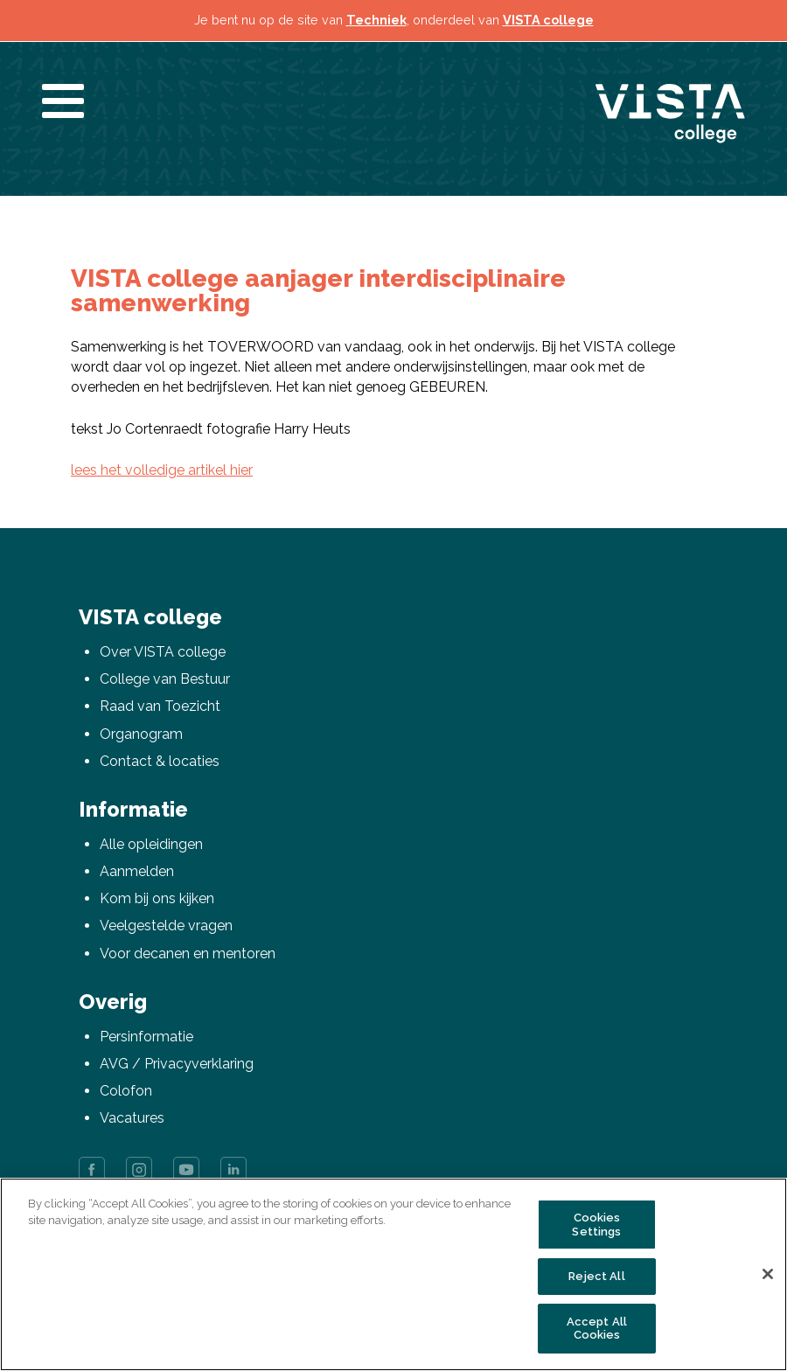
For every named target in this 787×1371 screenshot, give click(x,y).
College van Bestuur (165, 679)
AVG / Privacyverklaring (177, 1063)
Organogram (141, 734)
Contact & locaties (159, 761)
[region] (393, 1274)
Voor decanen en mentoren (187, 953)
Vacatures (132, 1118)
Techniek (376, 19)
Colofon (126, 1090)
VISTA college (548, 19)
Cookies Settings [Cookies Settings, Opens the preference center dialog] (596, 1224)
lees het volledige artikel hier (162, 470)
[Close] (768, 1274)
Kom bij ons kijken (157, 898)
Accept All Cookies (597, 1328)
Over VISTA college (163, 652)
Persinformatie (146, 1036)
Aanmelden (137, 871)
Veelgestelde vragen (166, 925)
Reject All (596, 1276)
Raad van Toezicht (160, 706)
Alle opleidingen (151, 844)
